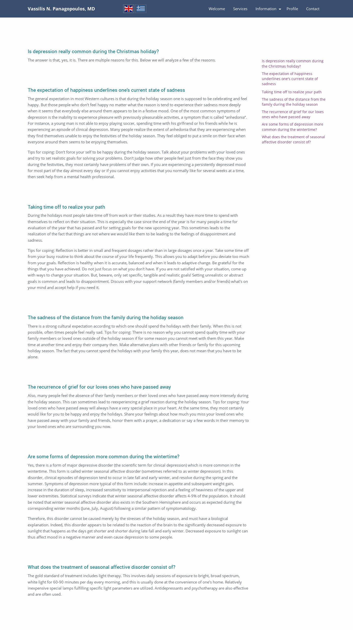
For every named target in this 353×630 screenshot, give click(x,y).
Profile (292, 8)
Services (240, 8)
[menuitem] (217, 9)
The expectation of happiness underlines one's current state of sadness (290, 78)
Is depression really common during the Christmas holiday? (292, 63)
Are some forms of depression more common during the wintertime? (292, 127)
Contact (312, 8)
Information (266, 8)
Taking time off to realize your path (292, 92)
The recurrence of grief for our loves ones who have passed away (293, 114)
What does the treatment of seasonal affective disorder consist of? (293, 139)
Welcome (217, 8)
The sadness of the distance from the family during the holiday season (294, 102)
